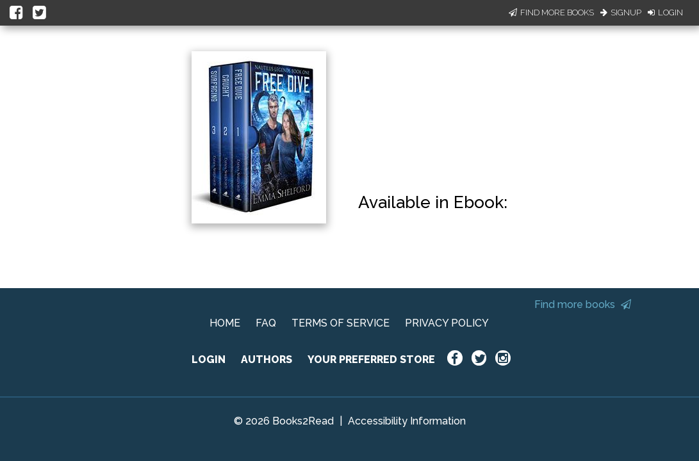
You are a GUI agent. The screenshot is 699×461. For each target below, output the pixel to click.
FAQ (266, 323)
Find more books (582, 304)
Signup (620, 12)
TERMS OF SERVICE (341, 323)
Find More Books (551, 12)
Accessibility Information (407, 421)
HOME (225, 323)
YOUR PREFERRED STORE (371, 359)
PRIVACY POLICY (447, 323)
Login (665, 12)
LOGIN (209, 359)
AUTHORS (266, 359)
